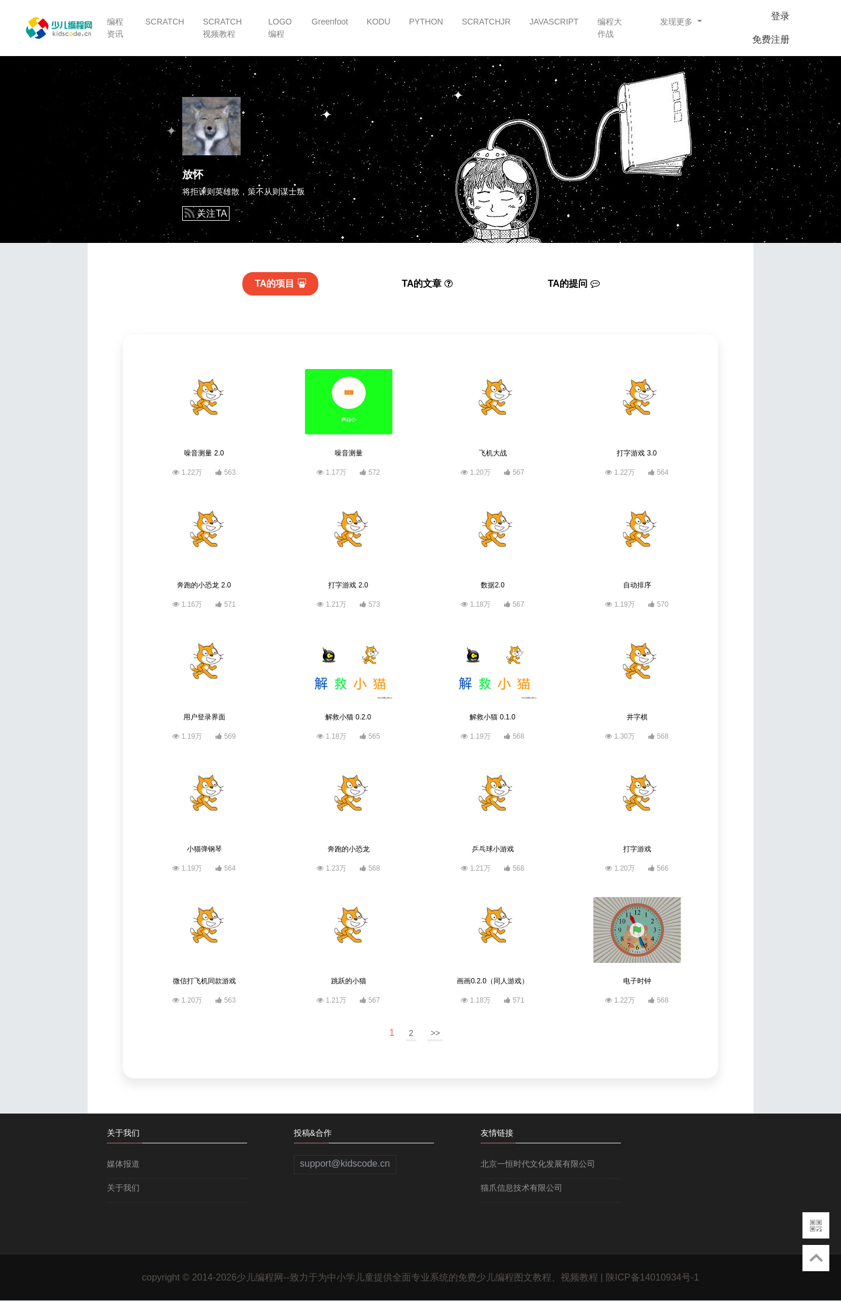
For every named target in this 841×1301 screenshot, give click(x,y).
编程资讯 (115, 28)
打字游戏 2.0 (348, 585)
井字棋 (637, 717)
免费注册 (771, 39)
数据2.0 (493, 585)
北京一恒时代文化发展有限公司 (538, 1163)
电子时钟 (637, 981)
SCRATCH (165, 21)
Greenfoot (330, 21)
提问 (574, 283)
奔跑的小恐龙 (349, 849)
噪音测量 (349, 453)
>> (435, 1033)
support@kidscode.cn (345, 1163)
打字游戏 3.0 (636, 453)
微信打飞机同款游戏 (204, 981)
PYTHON (426, 21)
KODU (378, 21)
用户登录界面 (204, 717)
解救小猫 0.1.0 (492, 717)
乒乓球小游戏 (493, 849)
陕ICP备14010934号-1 (652, 1277)
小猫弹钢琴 (204, 849)
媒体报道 (123, 1163)
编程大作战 (609, 28)
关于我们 (123, 1187)
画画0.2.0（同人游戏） (493, 981)
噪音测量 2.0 (204, 453)
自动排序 (637, 585)
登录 (780, 16)
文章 (427, 283)
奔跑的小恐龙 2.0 (204, 585)
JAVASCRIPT (553, 21)
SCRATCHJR (486, 21)
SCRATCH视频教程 (222, 28)
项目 (281, 283)
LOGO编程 (279, 28)
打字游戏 (637, 849)
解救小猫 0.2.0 (348, 717)
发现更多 (677, 21)
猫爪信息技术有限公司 (521, 1187)
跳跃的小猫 (348, 981)
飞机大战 (493, 453)
